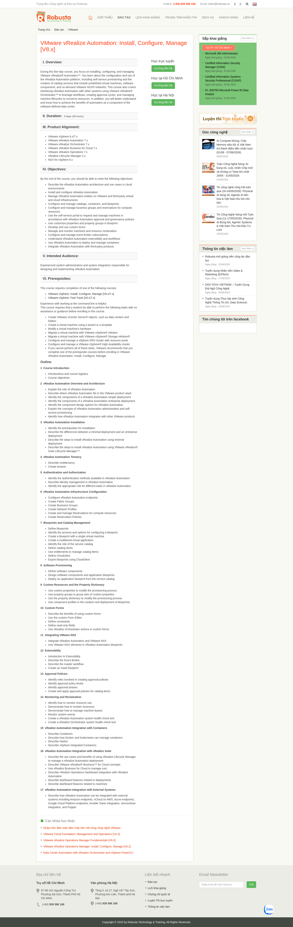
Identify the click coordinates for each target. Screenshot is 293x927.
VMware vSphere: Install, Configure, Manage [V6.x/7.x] (81, 293)
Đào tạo (124, 17)
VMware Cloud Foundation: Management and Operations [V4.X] (81, 834)
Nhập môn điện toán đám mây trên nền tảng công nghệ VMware (82, 827)
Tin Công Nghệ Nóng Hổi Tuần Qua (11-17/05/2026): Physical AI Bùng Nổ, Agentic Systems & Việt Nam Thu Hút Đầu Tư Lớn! (235, 222)
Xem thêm (248, 38)
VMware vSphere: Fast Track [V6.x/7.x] (71, 297)
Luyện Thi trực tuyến (160, 900)
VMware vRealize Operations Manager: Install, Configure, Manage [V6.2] (87, 846)
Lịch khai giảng (148, 17)
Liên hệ (248, 17)
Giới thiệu (105, 17)
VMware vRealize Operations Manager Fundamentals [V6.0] (79, 840)
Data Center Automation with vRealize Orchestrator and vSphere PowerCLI (88, 852)
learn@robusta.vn (219, 3)
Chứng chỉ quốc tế (159, 894)
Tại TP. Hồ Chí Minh (218, 47)
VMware (73, 29)
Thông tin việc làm (159, 906)
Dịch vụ (208, 17)
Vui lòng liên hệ (163, 68)
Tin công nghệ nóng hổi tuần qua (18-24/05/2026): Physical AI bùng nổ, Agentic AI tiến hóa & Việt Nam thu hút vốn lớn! (234, 195)
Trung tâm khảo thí (181, 17)
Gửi (251, 884)
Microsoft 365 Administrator (221, 53)
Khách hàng (228, 17)
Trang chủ (44, 29)
